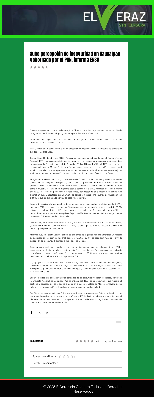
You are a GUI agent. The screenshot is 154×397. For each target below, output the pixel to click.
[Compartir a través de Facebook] (31, 312)
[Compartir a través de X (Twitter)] (39, 312)
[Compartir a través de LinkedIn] (46, 312)
